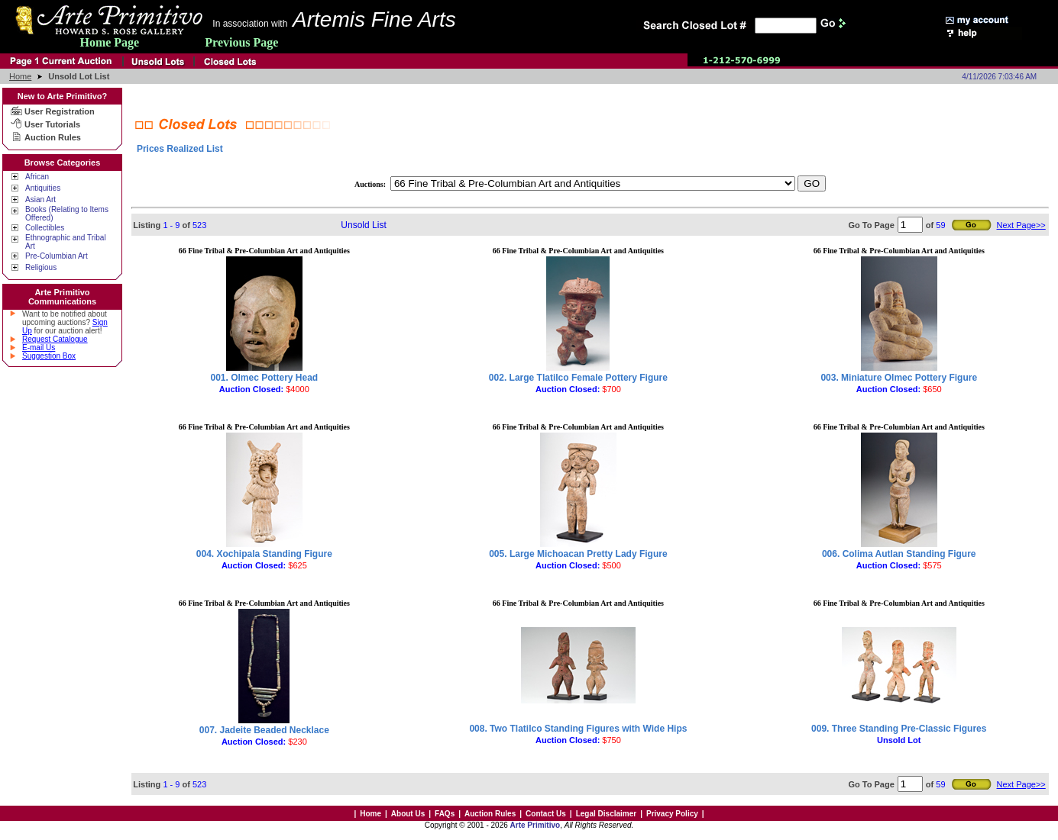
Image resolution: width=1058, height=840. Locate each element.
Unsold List (363, 225)
